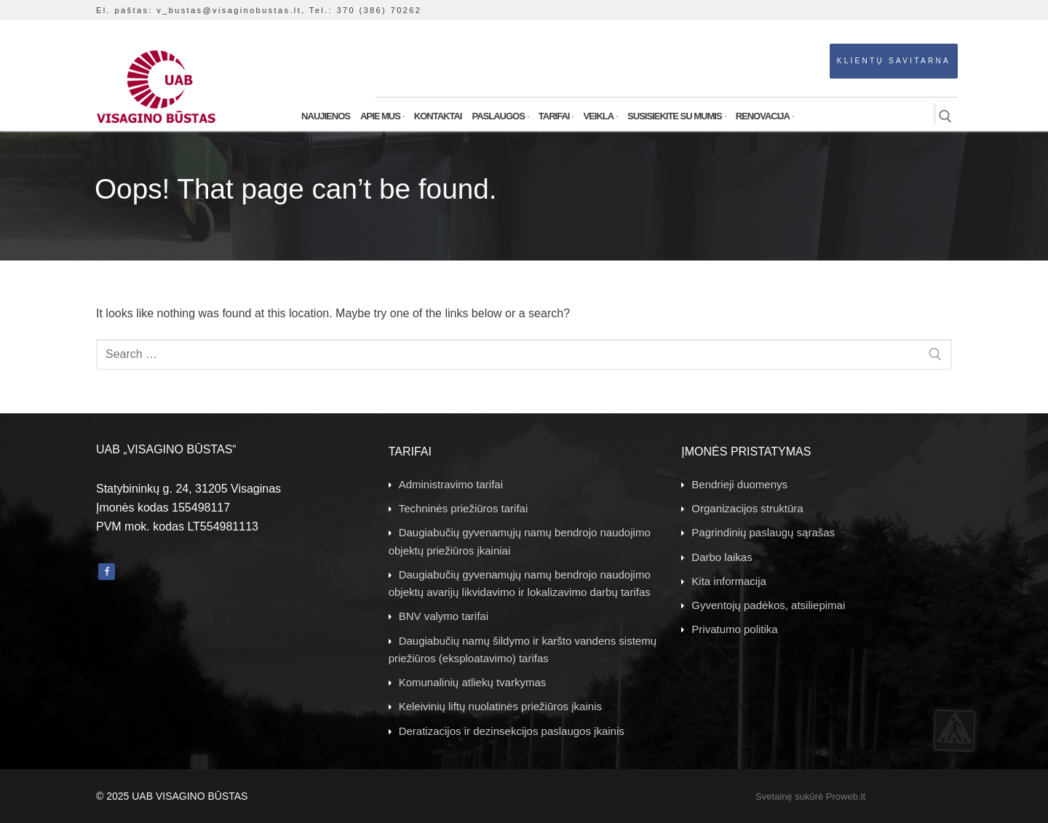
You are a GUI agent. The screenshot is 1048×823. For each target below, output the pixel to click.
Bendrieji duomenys (739, 484)
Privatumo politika (734, 629)
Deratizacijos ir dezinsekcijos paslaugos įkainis (511, 731)
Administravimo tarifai (451, 484)
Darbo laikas (721, 557)
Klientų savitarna (893, 61)
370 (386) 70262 (378, 10)
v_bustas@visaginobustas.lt (228, 10)
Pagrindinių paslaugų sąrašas (763, 532)
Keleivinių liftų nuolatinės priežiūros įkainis (500, 706)
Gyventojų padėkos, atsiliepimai (768, 605)
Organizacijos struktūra (747, 508)
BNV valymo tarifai (443, 616)
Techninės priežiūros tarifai (463, 508)
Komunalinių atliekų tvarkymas (473, 682)
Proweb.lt (845, 796)
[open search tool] (945, 116)
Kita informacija (728, 581)
